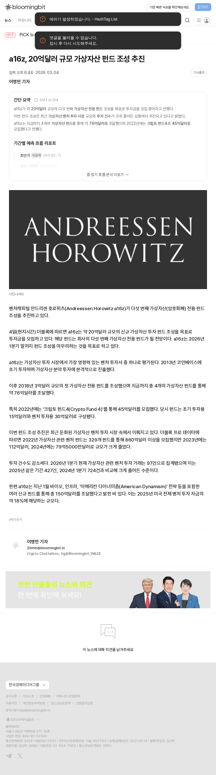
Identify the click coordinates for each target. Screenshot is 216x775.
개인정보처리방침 (33, 703)
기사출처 (198, 73)
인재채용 (45, 696)
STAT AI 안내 (46, 100)
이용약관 (11, 703)
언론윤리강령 (84, 703)
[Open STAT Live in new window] (179, 7)
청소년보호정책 (60, 703)
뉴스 (7, 20)
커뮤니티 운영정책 (68, 696)
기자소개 (28, 696)
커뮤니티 (25, 20)
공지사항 (11, 696)
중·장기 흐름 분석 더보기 (108, 174)
